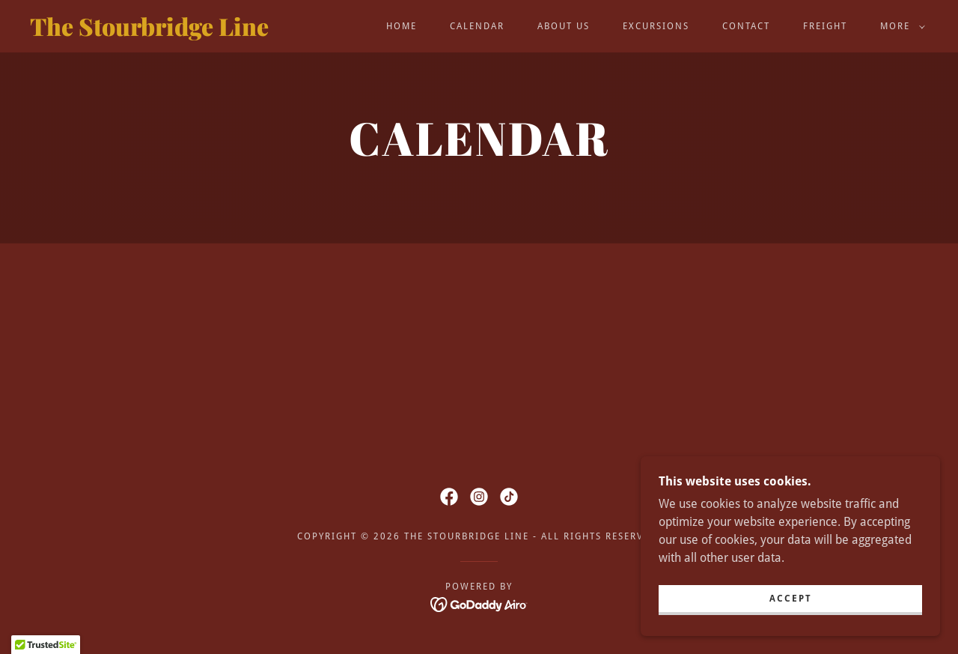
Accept (790, 598)
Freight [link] (825, 26)
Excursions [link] (656, 26)
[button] (899, 26)
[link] (152, 32)
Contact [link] (746, 26)
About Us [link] (563, 26)
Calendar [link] (477, 26)
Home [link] (401, 26)
